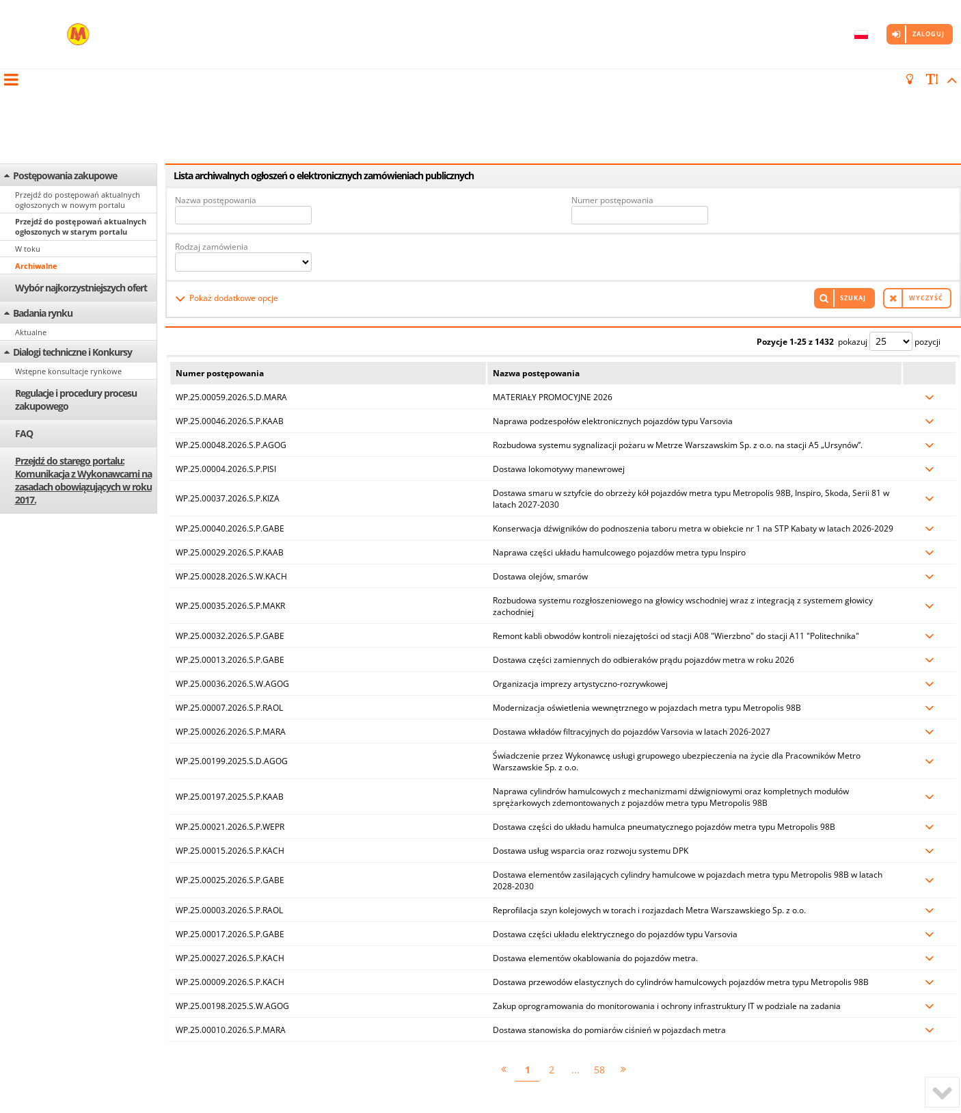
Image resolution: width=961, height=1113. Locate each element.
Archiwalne (36, 192)
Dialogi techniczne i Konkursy (72, 278)
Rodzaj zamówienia (211, 170)
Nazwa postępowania (215, 126)
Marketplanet (228, 1086)
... (575, 988)
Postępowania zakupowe (65, 101)
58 (599, 988)
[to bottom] (942, 1092)
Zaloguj (928, 33)
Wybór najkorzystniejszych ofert (81, 213)
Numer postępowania (612, 126)
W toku (27, 175)
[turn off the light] (912, 79)
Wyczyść (926, 219)
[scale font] (932, 79)
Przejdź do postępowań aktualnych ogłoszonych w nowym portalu (77, 126)
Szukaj (853, 219)
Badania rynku (42, 239)
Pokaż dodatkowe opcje (233, 220)
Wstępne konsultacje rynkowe (68, 297)
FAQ (24, 359)
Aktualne (30, 258)
